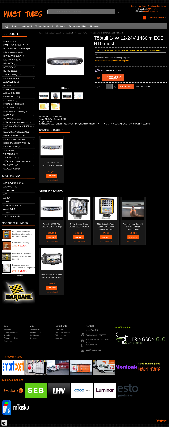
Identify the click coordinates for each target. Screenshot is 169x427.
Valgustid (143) (10, 165)
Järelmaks (94, 26)
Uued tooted (34, 335)
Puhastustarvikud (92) (14, 139)
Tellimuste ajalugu (62, 332)
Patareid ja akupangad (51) (16, 132)
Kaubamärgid (35, 329)
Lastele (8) (8, 115)
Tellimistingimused (44, 26)
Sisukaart (33, 338)
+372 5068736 (152, 9)
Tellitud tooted (60, 335)
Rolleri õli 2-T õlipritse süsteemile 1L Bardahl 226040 (21, 256)
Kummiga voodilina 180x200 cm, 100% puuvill (23, 266)
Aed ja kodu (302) (11, 93)
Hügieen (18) (9, 86)
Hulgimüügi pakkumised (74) (16, 49)
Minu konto (59, 329)
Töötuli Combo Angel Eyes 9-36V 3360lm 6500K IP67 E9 (106, 227)
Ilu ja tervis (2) (10, 100)
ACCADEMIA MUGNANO (13, 183)
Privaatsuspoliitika (77, 26)
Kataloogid (27, 26)
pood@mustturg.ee (150, 11)
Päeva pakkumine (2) (13, 52)
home (41, 33)
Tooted (15, 26)
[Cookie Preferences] (4, 423)
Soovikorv (59, 338)
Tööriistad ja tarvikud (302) (16, 161)
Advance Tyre (10, 187)
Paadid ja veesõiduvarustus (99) (17, 127)
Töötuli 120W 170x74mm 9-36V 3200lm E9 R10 (52, 276)
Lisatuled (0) (9, 41)
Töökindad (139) (11, 158)
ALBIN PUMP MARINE (12, 205)
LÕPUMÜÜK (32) (10, 64)
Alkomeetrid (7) (11, 82)
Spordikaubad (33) (12, 147)
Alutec (6, 213)
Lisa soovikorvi (147, 87)
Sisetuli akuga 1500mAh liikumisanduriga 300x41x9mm (133, 227)
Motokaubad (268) (12, 119)
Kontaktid (60, 26)
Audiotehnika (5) (11, 78)
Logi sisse (142, 6)
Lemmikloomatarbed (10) (15, 111)
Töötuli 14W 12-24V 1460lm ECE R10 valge (52, 164)
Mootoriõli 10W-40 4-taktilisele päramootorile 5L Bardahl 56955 (22, 234)
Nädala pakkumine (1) (13, 56)
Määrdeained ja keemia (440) (17, 123)
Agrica (6, 198)
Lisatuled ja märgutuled (64, 33)
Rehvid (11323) (10, 71)
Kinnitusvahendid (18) (13, 104)
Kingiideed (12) (10, 89)
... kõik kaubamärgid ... (14, 216)
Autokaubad (49, 33)
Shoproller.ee (161, 420)
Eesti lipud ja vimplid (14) (15, 45)
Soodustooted (35, 332)
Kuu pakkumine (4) (12, 60)
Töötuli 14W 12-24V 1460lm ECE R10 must (107, 33)
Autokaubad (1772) (12, 75)
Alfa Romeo (9, 209)
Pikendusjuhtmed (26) (14, 136)
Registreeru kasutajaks (157, 6)
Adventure (8, 191)
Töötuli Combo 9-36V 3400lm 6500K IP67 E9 (79, 225)
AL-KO (6, 202)
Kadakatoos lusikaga (21, 242)
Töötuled (78, 33)
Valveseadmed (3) (11, 169)
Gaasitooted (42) (11, 97)
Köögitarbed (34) (11, 108)
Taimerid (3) (8, 150)
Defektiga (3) (9, 67)
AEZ (5, 194)
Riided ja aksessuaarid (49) (16, 143)
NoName (86, 33)
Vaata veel (18, 275)
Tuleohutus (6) (10, 154)
